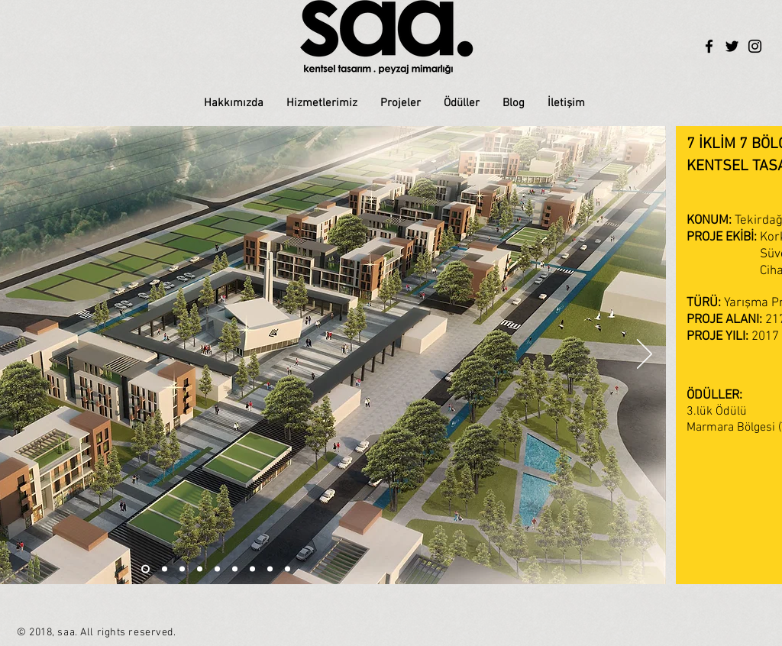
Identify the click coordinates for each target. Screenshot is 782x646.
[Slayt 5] (217, 569)
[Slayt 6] (145, 569)
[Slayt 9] (287, 569)
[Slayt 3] (199, 569)
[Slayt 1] (182, 569)
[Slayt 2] (164, 569)
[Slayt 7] (252, 569)
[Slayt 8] (270, 569)
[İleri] (644, 355)
